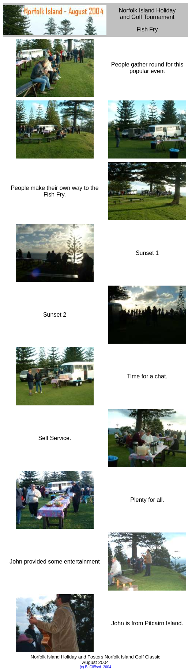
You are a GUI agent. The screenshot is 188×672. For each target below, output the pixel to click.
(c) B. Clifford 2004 (95, 667)
